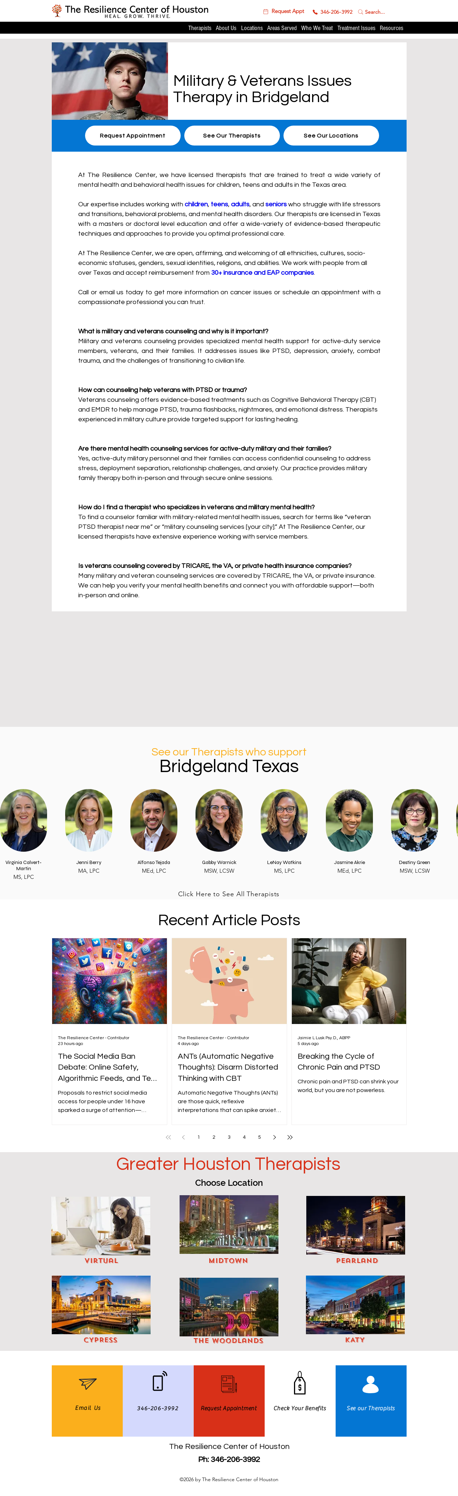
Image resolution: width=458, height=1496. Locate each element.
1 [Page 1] (198, 1137)
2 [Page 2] (214, 1137)
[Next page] (274, 1137)
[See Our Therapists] (232, 136)
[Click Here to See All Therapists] (229, 894)
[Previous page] (183, 1137)
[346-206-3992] (332, 12)
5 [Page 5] (259, 1137)
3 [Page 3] (229, 1137)
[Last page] (290, 1137)
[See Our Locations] (331, 136)
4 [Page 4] (244, 1137)
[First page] (168, 1137)
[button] (283, 11)
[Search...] (375, 11)
